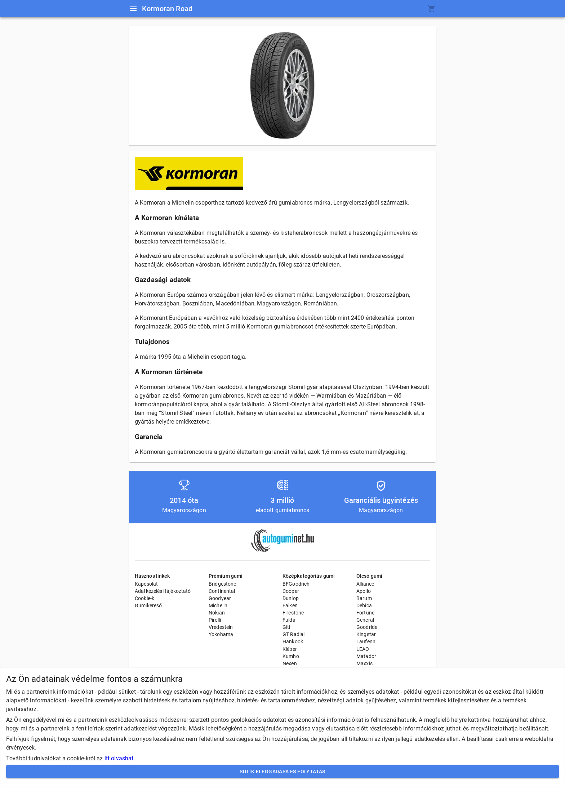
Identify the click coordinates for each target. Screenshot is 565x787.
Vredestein (221, 627)
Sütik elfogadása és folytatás (282, 771)
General (365, 620)
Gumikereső (148, 605)
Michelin (218, 605)
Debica (364, 605)
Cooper (290, 591)
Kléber (289, 649)
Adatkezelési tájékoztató (163, 591)
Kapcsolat (146, 584)
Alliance (365, 584)
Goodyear (220, 598)
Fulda (288, 620)
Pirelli (215, 620)
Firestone (293, 613)
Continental (222, 591)
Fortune (365, 613)
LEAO (362, 649)
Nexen (289, 663)
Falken (290, 605)
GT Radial (293, 634)
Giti (286, 627)
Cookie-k (144, 598)
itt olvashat (119, 758)
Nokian (217, 613)
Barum (364, 598)
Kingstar (366, 634)
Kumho (290, 656)
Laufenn (365, 641)
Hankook (292, 641)
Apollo (363, 591)
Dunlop (290, 598)
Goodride (366, 627)
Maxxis (364, 663)
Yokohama (221, 634)
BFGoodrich (296, 584)
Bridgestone (222, 584)
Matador (366, 656)
